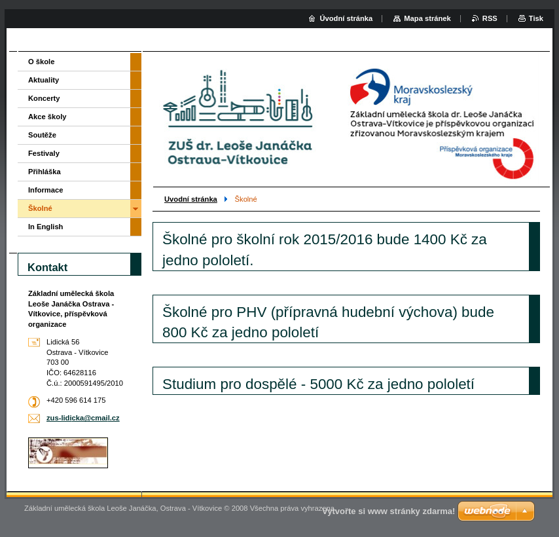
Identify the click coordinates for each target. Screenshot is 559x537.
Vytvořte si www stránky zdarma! (388, 511)
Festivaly (44, 153)
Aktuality (43, 80)
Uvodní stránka (190, 199)
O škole (41, 61)
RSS (489, 18)
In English (45, 227)
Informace (45, 190)
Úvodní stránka (345, 18)
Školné (40, 208)
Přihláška (44, 172)
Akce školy (47, 116)
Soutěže (42, 135)
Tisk (536, 18)
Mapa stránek (427, 18)
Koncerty (44, 98)
